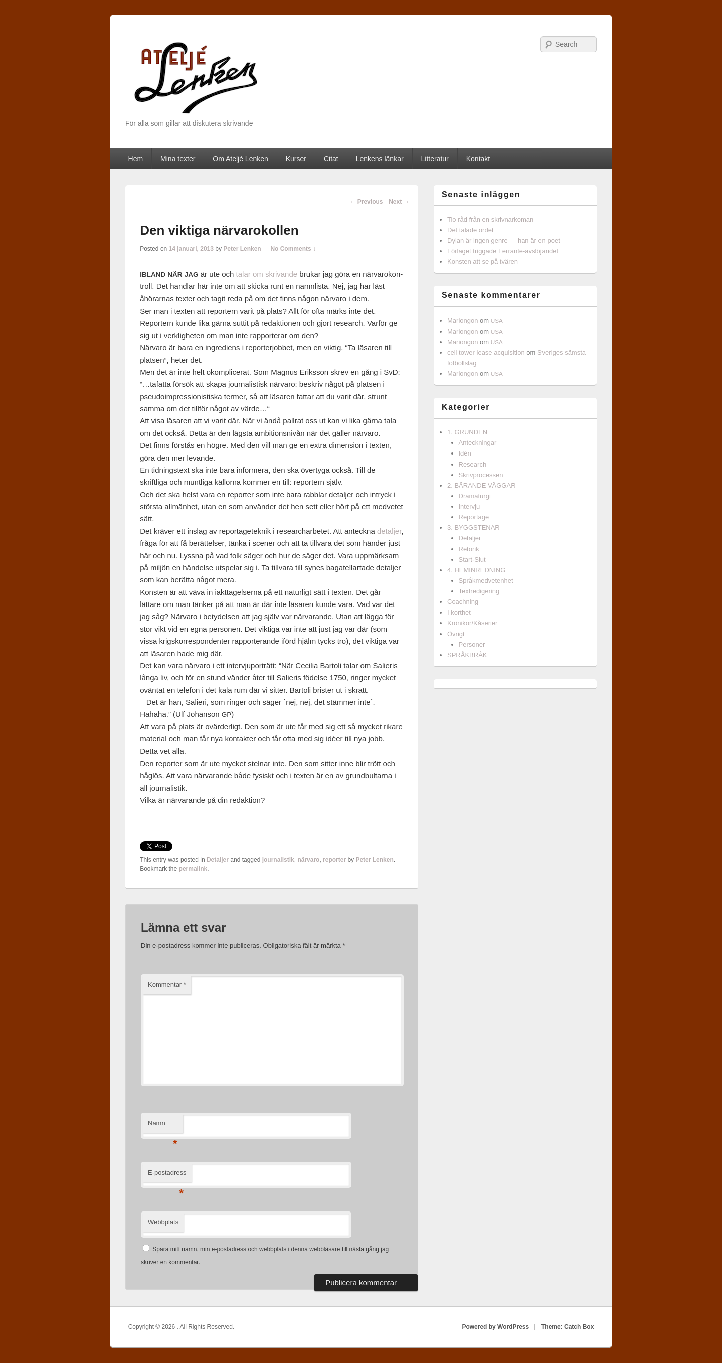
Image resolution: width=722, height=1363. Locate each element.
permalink (193, 868)
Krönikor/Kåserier (472, 623)
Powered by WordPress (495, 1326)
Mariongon (462, 320)
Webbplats (163, 1222)
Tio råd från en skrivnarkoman (490, 219)
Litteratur (435, 159)
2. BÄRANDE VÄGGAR (481, 485)
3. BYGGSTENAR (473, 527)
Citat (331, 159)
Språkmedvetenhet (486, 580)
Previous (366, 201)
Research (473, 464)
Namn (162, 1126)
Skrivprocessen (481, 475)
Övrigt (456, 634)
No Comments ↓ (293, 248)
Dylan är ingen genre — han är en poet (503, 240)
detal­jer (389, 531)
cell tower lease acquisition (486, 352)
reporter (334, 859)
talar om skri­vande (267, 274)
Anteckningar (478, 442)
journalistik (278, 859)
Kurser (296, 159)
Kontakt (478, 159)
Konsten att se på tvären (482, 261)
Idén (465, 453)
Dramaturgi (475, 496)
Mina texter (177, 159)
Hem (135, 159)
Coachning (462, 601)
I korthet (459, 612)
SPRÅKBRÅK (467, 655)
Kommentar (167, 984)
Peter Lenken (242, 248)
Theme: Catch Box (567, 1326)
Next (399, 201)
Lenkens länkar (380, 159)
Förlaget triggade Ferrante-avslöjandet (502, 251)
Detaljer (218, 859)
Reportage (474, 517)
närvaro (308, 859)
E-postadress (167, 1175)
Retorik (469, 549)
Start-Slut (472, 559)
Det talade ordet (470, 230)
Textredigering (479, 591)
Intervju (469, 506)
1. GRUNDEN (467, 432)
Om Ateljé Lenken (240, 159)
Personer (472, 644)
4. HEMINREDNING (476, 570)
